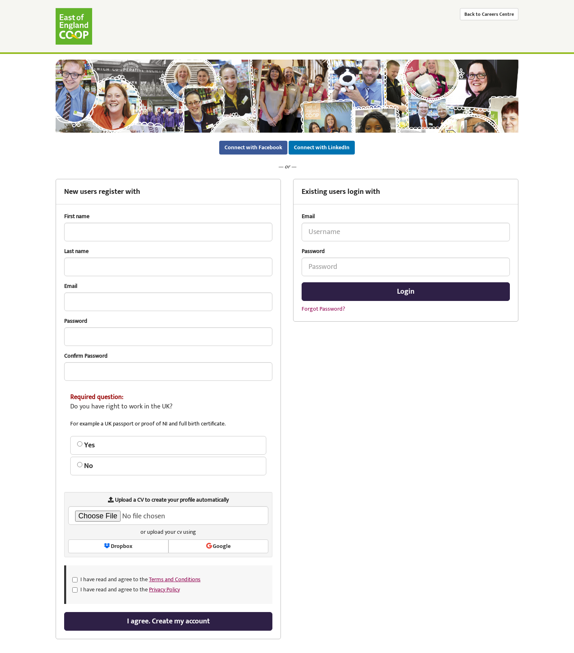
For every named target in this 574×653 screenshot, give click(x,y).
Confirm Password (86, 356)
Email (308, 217)
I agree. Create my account (168, 621)
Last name (76, 251)
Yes (86, 445)
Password (313, 251)
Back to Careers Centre (489, 14)
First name (76, 217)
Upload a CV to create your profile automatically (168, 500)
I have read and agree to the (136, 580)
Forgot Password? (323, 309)
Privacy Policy (164, 589)
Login (405, 292)
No (85, 466)
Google (218, 546)
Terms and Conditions (175, 579)
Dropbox (118, 546)
